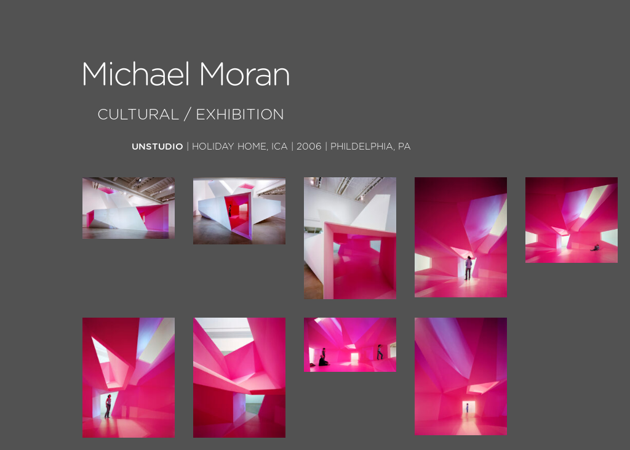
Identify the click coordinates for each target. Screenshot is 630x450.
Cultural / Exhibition (190, 115)
